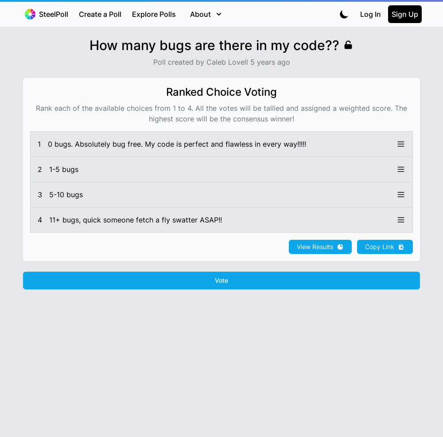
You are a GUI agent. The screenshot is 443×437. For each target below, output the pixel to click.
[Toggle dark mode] (344, 14)
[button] (221, 144)
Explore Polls (154, 14)
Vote (221, 280)
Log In (370, 14)
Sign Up (405, 14)
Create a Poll (100, 14)
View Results (320, 246)
